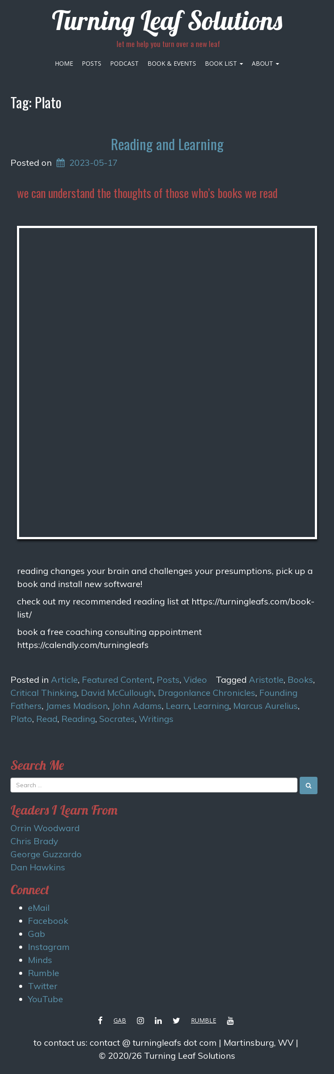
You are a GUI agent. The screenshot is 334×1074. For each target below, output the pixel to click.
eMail (39, 907)
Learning (211, 705)
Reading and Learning (167, 143)
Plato (21, 718)
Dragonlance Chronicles (206, 692)
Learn (177, 705)
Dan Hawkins (37, 867)
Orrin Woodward (45, 827)
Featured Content (117, 679)
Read (46, 718)
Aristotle (266, 679)
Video (195, 679)
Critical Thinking (43, 692)
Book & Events (171, 63)
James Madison (77, 705)
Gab (36, 933)
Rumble (43, 972)
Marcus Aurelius (265, 705)
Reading (78, 718)
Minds (40, 959)
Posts (91, 63)
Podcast (124, 63)
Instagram (49, 946)
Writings (156, 718)
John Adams (137, 705)
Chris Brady (34, 841)
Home (64, 63)
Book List (224, 63)
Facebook (48, 920)
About (265, 63)
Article (64, 679)
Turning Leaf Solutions (167, 20)
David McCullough (117, 692)
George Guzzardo (46, 854)
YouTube (45, 998)
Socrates (117, 718)
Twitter (42, 985)
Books (300, 679)
